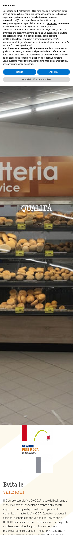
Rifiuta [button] (19, 72)
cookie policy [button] (48, 20)
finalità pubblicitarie (12, 39)
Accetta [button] (53, 72)
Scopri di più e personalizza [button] (36, 79)
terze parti (52, 23)
